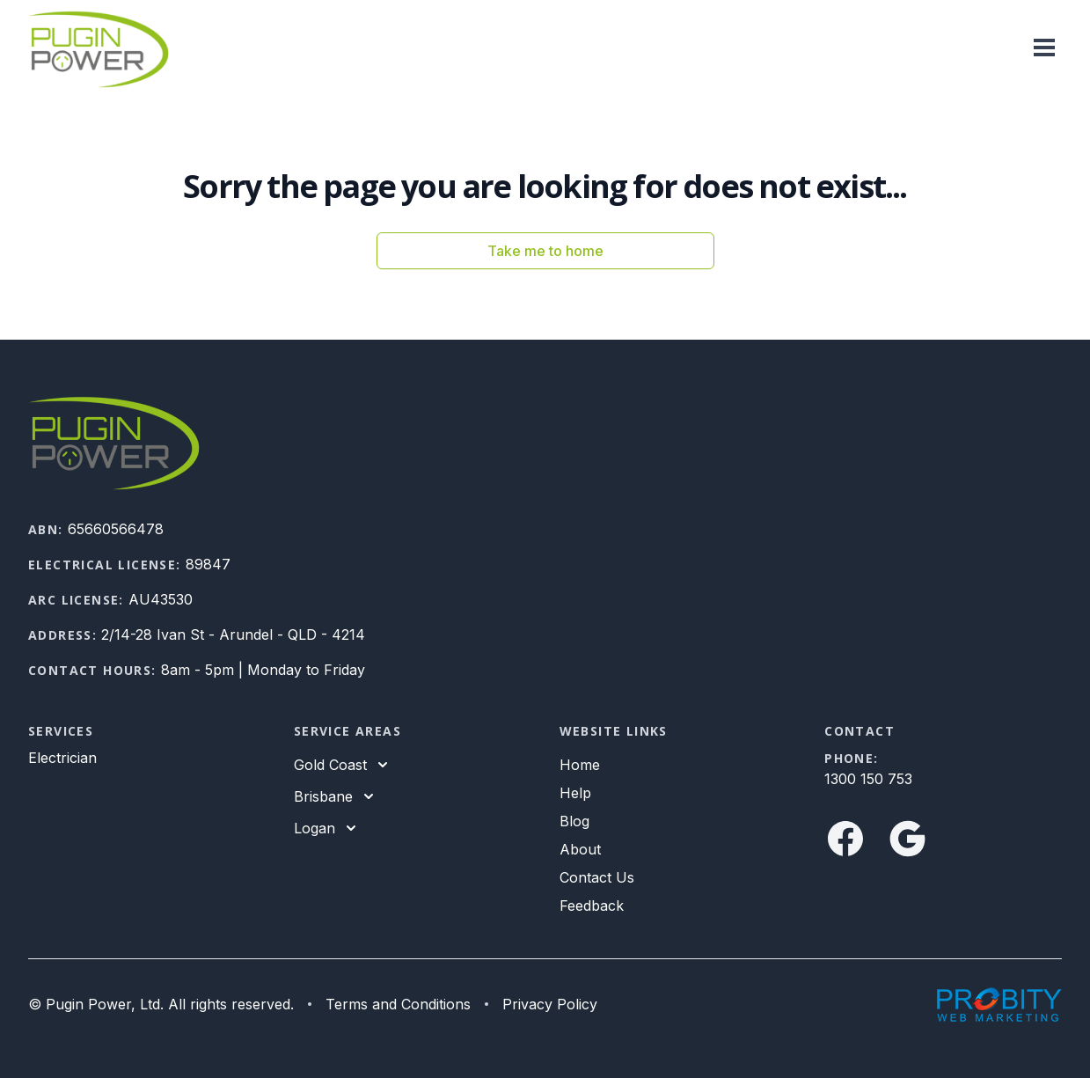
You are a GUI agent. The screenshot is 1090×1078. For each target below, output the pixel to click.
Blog (574, 821)
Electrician (62, 757)
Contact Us (597, 877)
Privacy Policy (549, 1004)
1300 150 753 (868, 779)
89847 (208, 564)
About (580, 849)
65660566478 (116, 529)
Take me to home (545, 251)
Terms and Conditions (398, 1004)
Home (580, 765)
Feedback (592, 905)
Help (575, 793)
